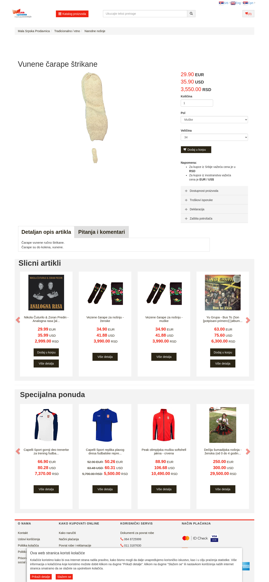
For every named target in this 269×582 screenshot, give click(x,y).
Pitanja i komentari (101, 232)
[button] (18, 320)
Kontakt (23, 533)
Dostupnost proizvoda (201, 190)
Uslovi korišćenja (29, 539)
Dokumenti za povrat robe (137, 533)
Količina (186, 96)
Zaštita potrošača (198, 218)
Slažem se (64, 576)
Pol (183, 113)
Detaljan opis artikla (46, 232)
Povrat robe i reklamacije (75, 545)
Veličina (186, 130)
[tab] (214, 190)
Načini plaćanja (69, 539)
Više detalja (46, 363)
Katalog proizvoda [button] (72, 14)
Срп (248, 3)
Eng (236, 3)
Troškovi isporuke (198, 200)
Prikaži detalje (41, 576)
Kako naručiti (67, 533)
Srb (223, 3)
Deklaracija (194, 209)
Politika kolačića (28, 545)
